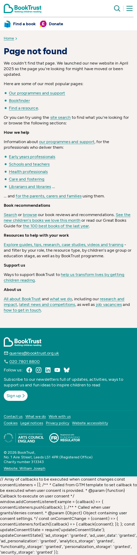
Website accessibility (90, 423)
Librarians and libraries (30, 186)
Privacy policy (57, 423)
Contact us (13, 416)
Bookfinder (19, 100)
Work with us (60, 416)
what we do (61, 298)
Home (9, 38)
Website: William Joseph (24, 468)
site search (60, 117)
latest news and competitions (47, 304)
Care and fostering (26, 179)
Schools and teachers (29, 164)
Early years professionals (32, 156)
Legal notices (31, 423)
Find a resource (23, 108)
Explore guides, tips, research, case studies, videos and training (63, 244)
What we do (35, 416)
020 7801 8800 (24, 361)
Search (10, 214)
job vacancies (109, 304)
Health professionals (28, 171)
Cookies (11, 423)
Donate (56, 23)
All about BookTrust (22, 298)
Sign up (16, 395)
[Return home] (22, 8)
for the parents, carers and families (48, 196)
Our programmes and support (37, 93)
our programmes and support (66, 141)
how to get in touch (22, 310)
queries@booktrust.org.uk (34, 353)
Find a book (24, 23)
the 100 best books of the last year (56, 226)
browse (30, 214)
